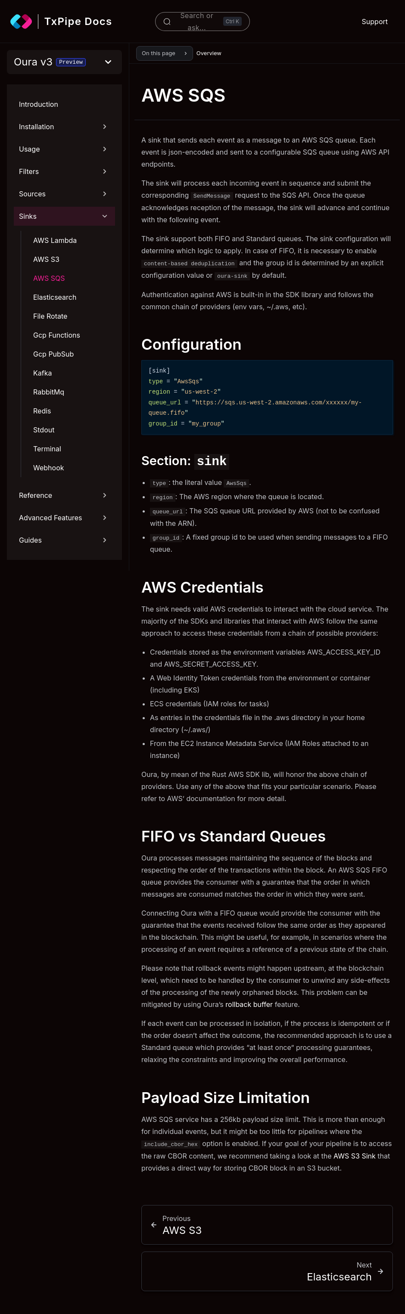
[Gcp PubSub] (71, 354)
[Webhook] (71, 467)
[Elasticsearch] (71, 297)
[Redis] (71, 410)
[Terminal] (71, 448)
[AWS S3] (71, 259)
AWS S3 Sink (354, 1156)
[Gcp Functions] (71, 335)
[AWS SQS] (71, 278)
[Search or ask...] (202, 21)
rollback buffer (249, 1004)
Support (375, 21)
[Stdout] (71, 429)
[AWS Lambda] (71, 240)
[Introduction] (64, 104)
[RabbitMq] (71, 391)
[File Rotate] (71, 316)
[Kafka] (71, 372)
